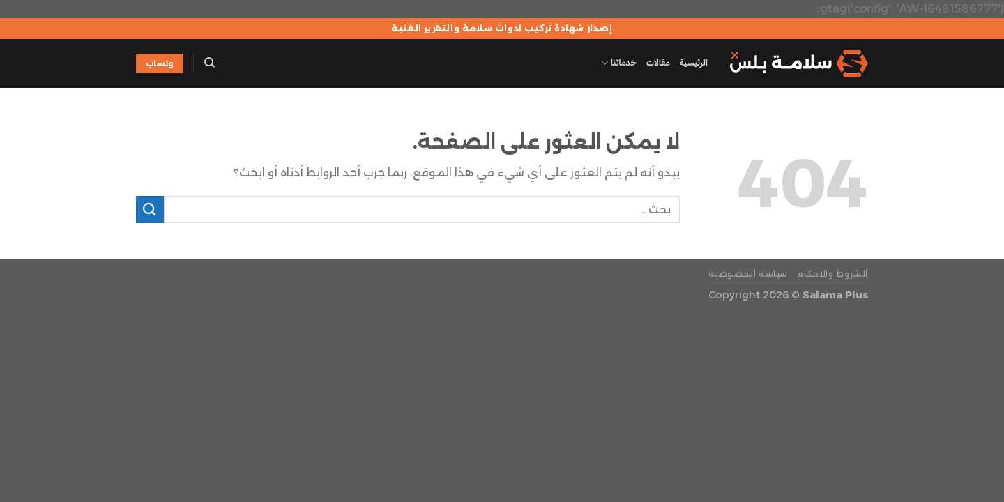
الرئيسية (694, 62)
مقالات (658, 62)
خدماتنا (618, 63)
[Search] (209, 63)
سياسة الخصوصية (748, 273)
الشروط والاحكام (832, 273)
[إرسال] (150, 209)
